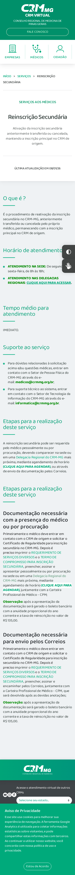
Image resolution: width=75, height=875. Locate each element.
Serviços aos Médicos (37, 102)
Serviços (24, 76)
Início (7, 76)
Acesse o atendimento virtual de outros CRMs (43, 790)
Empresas (12, 52)
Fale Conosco (37, 31)
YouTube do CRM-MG (5, 795)
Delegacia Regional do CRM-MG (39, 457)
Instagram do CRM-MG (9, 795)
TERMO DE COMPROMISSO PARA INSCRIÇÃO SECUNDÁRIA (30, 561)
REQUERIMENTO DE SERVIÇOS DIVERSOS (32, 555)
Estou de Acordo (37, 866)
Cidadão (60, 52)
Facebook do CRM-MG (14, 795)
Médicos (36, 52)
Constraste (68, 252)
